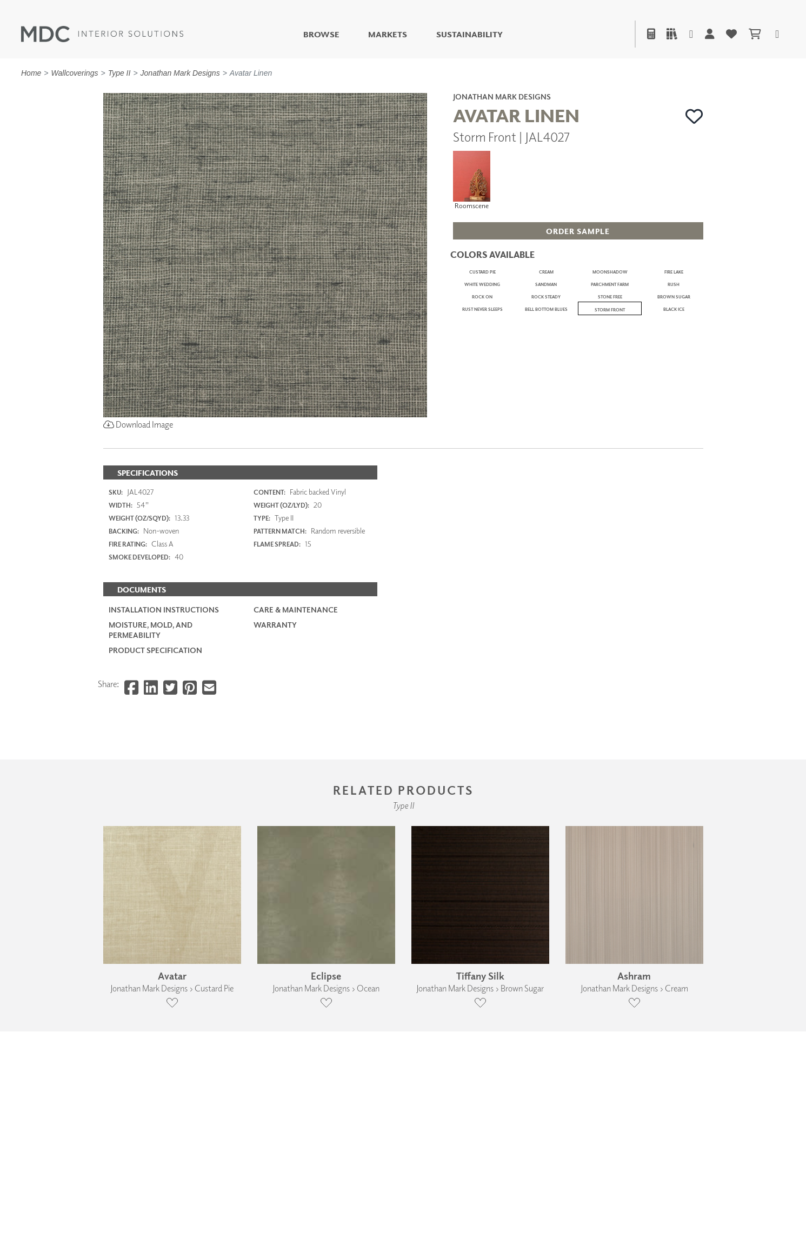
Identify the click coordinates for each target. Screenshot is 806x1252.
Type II (119, 73)
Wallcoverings (74, 73)
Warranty (275, 741)
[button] (694, 116)
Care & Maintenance (296, 726)
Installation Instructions (164, 726)
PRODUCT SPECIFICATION (155, 766)
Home (31, 73)
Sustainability (469, 34)
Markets (387, 34)
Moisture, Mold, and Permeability (150, 746)
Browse (321, 34)
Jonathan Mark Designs (180, 73)
